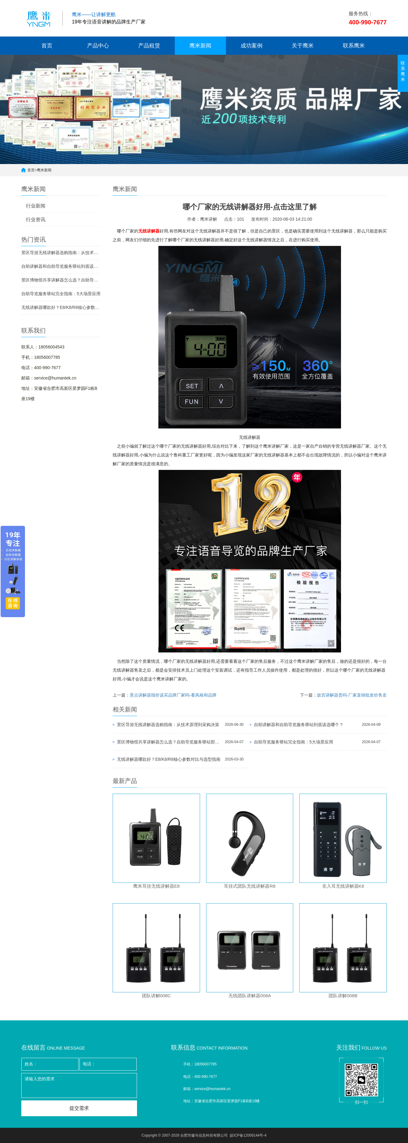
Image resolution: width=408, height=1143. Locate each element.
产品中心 (98, 46)
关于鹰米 (303, 46)
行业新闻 (35, 205)
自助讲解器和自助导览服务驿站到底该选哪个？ (60, 266)
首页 (46, 46)
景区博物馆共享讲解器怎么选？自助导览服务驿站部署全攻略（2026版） (60, 280)
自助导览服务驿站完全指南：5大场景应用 (60, 293)
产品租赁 (149, 46)
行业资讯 (35, 219)
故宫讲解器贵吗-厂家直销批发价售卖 (352, 695)
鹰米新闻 (200, 46)
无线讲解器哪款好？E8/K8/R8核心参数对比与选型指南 (60, 307)
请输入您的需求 (79, 1085)
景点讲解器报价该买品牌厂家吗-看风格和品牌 (173, 695)
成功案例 (251, 46)
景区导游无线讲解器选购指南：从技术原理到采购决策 (60, 252)
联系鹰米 (354, 46)
